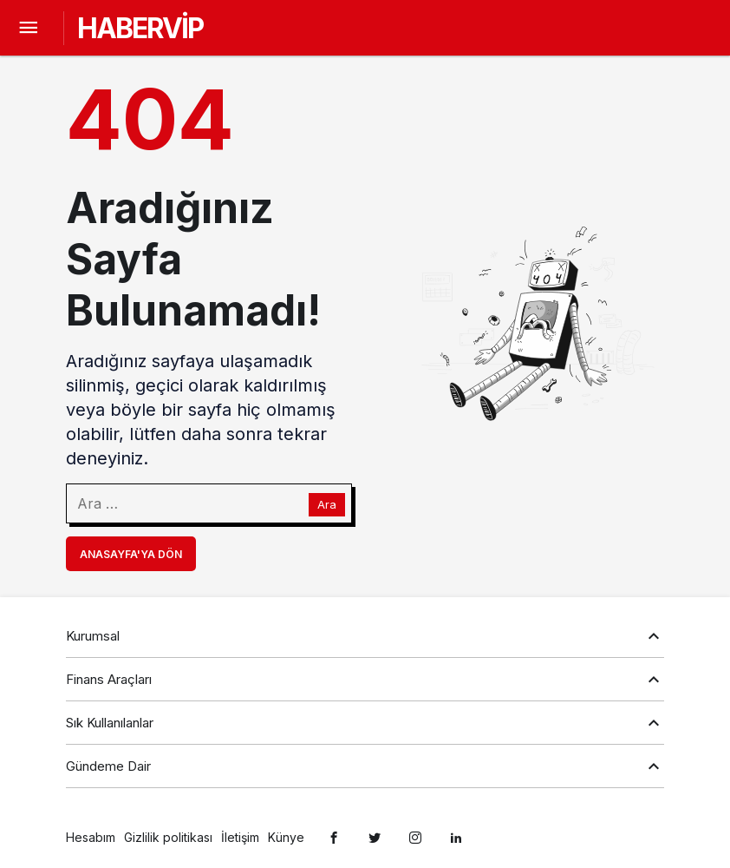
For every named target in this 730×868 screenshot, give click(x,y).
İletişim (240, 837)
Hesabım (90, 837)
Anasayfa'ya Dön (131, 554)
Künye (286, 837)
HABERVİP (140, 28)
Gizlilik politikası (168, 837)
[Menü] (28, 28)
